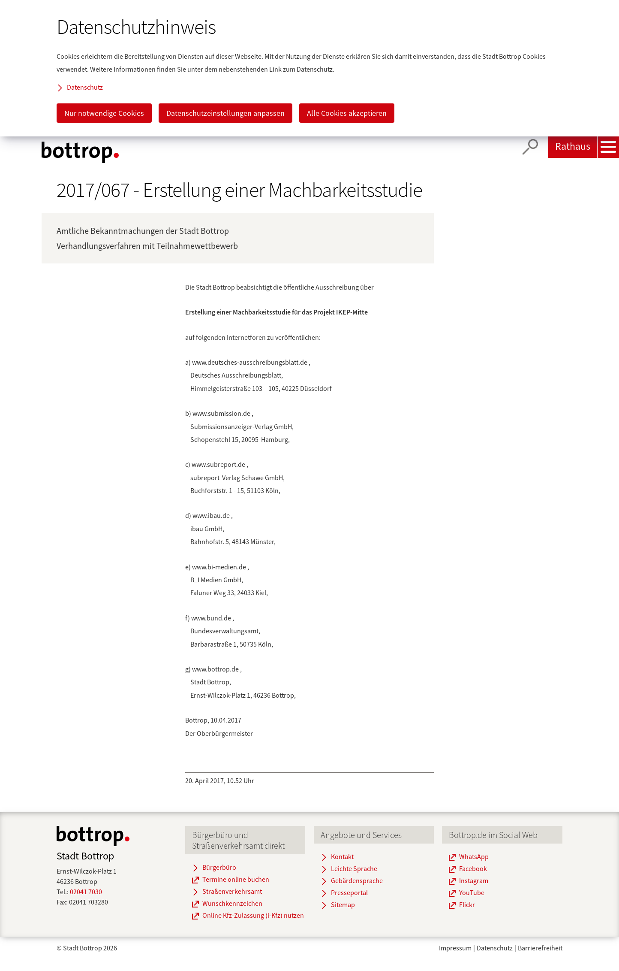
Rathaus (572, 146)
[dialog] (309, 68)
